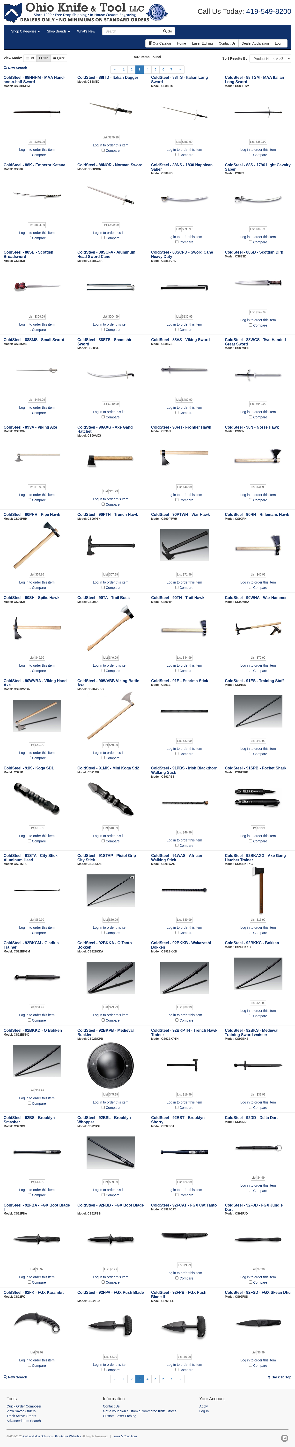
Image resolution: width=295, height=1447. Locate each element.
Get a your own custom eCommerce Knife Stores (140, 1411)
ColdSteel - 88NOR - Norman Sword (109, 165)
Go (167, 31)
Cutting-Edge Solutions (38, 1436)
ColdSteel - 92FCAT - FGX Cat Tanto (184, 1205)
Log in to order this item (36, 150)
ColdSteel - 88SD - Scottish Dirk (254, 252)
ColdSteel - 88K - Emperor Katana (34, 165)
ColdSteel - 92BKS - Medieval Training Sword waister (251, 1032)
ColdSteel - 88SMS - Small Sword (34, 340)
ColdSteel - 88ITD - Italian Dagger (107, 77)
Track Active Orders (21, 1416)
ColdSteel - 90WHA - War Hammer (256, 598)
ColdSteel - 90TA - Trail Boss (103, 598)
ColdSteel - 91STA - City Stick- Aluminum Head (31, 858)
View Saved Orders (21, 1411)
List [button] (30, 58)
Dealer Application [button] (255, 43)
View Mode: (13, 58)
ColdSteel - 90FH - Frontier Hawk (181, 427)
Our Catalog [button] (159, 43)
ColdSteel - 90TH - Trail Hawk (178, 598)
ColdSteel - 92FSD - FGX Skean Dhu (258, 1292)
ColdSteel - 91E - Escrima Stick (179, 681)
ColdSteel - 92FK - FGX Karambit (34, 1292)
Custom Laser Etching (119, 1416)
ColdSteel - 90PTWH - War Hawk (180, 514)
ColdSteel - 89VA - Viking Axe (30, 427)
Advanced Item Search (24, 1421)
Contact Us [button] (227, 43)
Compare (39, 155)
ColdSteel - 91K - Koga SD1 (29, 768)
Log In (204, 1411)
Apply (203, 1406)
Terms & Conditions (124, 1436)
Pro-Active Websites (68, 1436)
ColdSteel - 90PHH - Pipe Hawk (32, 514)
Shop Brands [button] (58, 31)
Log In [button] (279, 43)
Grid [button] (43, 58)
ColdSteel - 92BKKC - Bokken (252, 943)
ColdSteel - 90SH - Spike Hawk (31, 598)
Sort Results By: (235, 58)
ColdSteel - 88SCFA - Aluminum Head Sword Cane (106, 254)
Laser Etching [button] (202, 43)
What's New (86, 31)
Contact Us (111, 1406)
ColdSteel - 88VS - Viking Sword (180, 340)
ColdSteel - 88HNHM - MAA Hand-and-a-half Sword (34, 79)
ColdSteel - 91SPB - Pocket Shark (255, 768)
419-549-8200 (267, 11)
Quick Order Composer (24, 1406)
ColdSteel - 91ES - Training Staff (254, 681)
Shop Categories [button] (25, 31)
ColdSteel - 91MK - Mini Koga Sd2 (108, 768)
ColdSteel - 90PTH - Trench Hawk (107, 514)
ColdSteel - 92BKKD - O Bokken (33, 1030)
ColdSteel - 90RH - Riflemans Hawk (257, 514)
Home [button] (181, 43)
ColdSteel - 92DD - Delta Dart (251, 1118)
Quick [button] (59, 58)
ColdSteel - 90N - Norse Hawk (252, 427)
